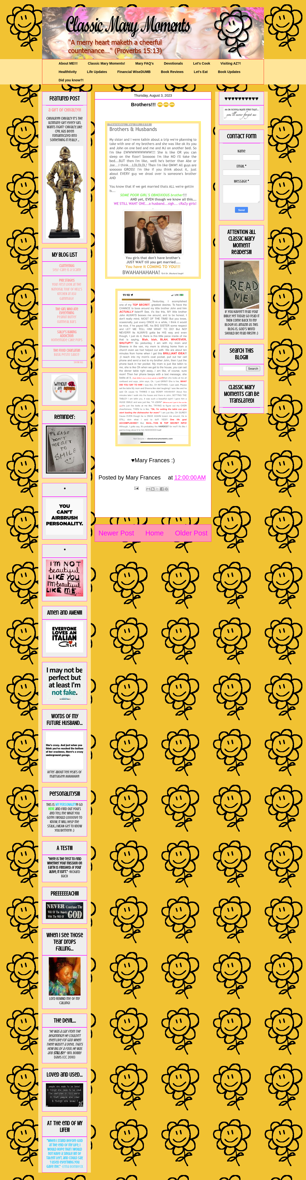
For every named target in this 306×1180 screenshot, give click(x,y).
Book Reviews (172, 72)
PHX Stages (67, 280)
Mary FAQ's (144, 63)
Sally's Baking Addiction (66, 334)
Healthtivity (67, 72)
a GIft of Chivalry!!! (64, 109)
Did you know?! (71, 80)
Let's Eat (201, 72)
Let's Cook (201, 63)
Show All (78, 362)
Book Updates (229, 72)
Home (154, 533)
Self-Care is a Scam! (67, 270)
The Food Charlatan (66, 350)
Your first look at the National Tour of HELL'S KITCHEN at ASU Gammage (66, 291)
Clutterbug (66, 266)
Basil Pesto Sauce (66, 354)
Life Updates (97, 72)
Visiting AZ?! (230, 63)
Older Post (191, 533)
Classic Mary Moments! (106, 63)
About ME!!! (68, 63)
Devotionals (173, 63)
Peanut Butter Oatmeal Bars (66, 319)
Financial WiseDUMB (134, 72)
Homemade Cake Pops (66, 340)
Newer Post (116, 533)
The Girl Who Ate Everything (66, 311)
